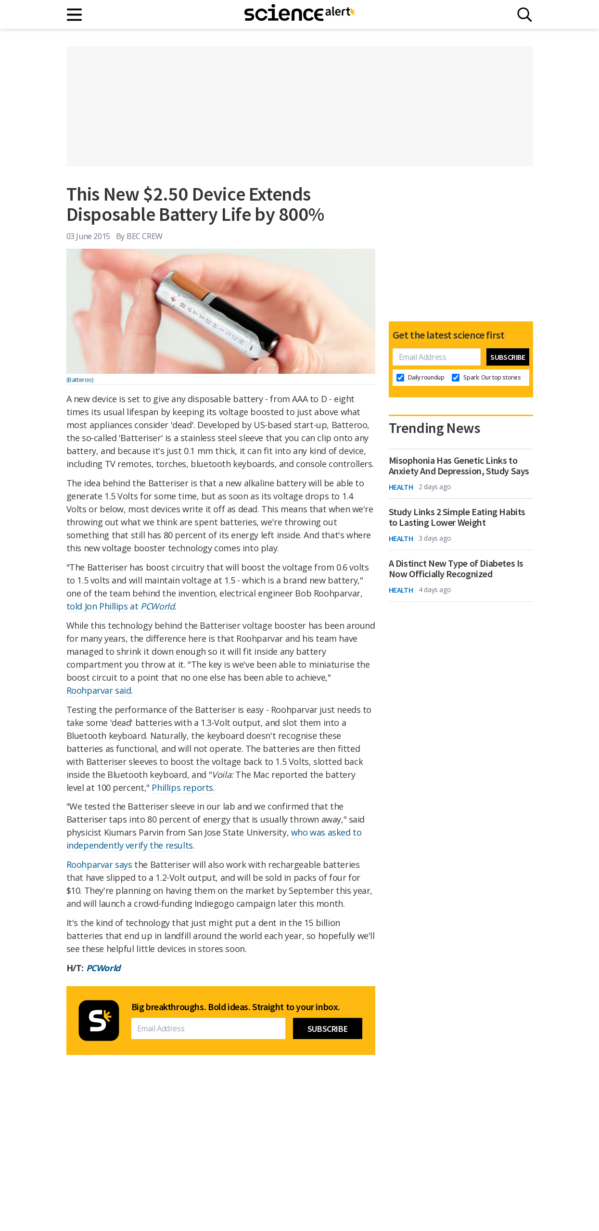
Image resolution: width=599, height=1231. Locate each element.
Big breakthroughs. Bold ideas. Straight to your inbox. (235, 1007)
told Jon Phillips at (121, 606)
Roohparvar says (99, 864)
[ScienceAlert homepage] (299, 14)
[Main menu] (74, 14)
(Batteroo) (79, 379)
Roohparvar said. (99, 690)
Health (401, 487)
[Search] (524, 14)
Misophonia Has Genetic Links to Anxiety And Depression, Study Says (459, 465)
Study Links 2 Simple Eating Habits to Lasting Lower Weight (457, 517)
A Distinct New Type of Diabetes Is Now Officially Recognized (456, 568)
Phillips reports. (183, 787)
